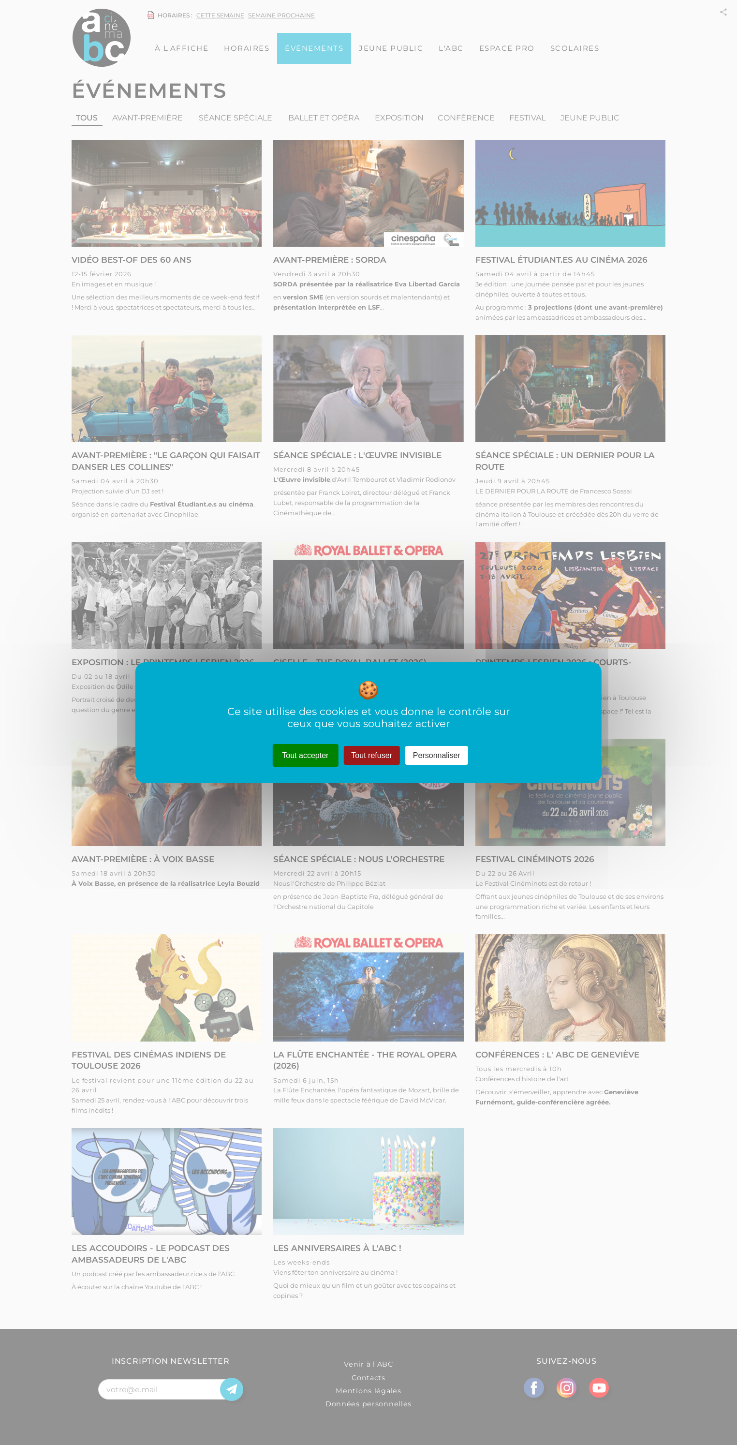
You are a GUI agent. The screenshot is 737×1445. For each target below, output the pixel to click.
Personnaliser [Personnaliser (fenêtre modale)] (436, 755)
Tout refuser (371, 755)
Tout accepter (305, 755)
